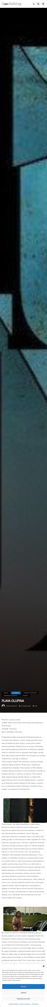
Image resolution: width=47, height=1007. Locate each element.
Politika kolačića (13, 1004)
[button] (44, 966)
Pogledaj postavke (23, 999)
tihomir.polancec (11, 706)
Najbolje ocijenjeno (30, 693)
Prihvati (23, 986)
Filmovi (15, 693)
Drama (6, 693)
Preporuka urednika (10, 695)
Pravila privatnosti (24, 1004)
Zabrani (23, 993)
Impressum (35, 1004)
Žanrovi (25, 695)
